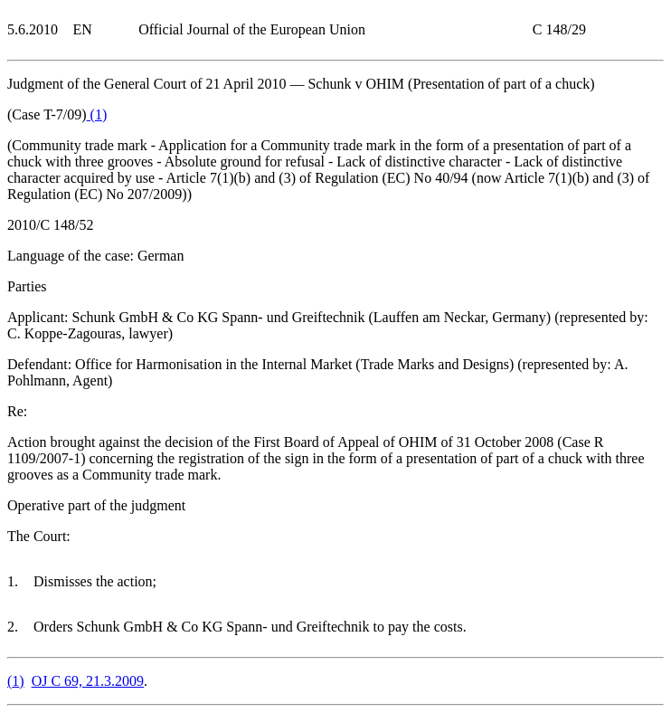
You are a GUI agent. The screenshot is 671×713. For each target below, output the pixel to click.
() (97, 114)
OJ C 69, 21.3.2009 (88, 681)
